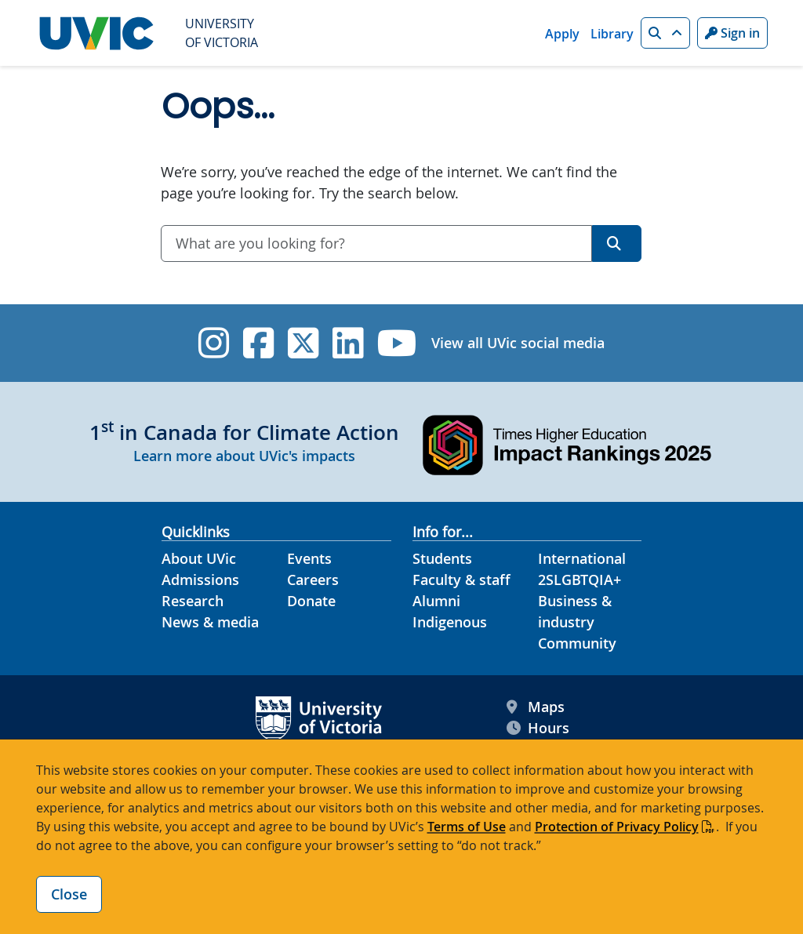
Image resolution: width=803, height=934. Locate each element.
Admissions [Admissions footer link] (200, 579)
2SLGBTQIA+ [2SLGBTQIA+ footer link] (579, 579)
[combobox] (376, 243)
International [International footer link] (582, 558)
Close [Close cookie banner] (69, 894)
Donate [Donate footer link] (311, 600)
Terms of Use (466, 826)
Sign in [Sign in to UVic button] (732, 33)
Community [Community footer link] (577, 643)
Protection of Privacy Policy (617, 826)
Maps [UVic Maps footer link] (536, 707)
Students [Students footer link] (442, 558)
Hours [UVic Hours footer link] (538, 728)
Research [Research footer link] (192, 600)
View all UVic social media (518, 342)
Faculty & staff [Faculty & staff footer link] (461, 579)
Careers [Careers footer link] (313, 579)
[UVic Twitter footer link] (303, 343)
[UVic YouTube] (397, 343)
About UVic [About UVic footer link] (199, 558)
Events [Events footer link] (309, 558)
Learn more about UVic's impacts (244, 455)
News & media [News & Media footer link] (210, 621)
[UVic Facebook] (258, 343)
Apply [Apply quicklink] (562, 33)
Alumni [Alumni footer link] (436, 600)
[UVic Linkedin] (347, 343)
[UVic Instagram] (213, 343)
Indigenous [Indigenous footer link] (449, 621)
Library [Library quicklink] (612, 33)
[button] (665, 33)
